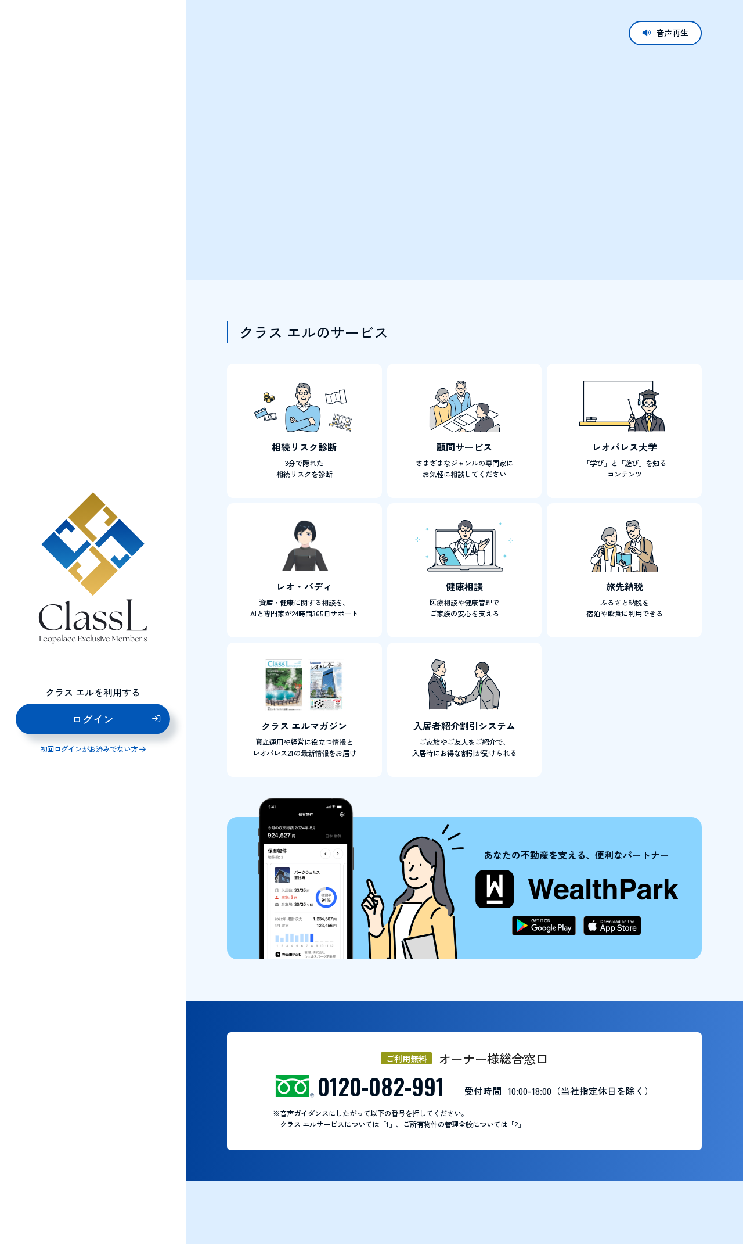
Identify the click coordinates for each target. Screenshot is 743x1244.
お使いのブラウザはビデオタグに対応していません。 (464, 139)
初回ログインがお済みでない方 (89, 749)
